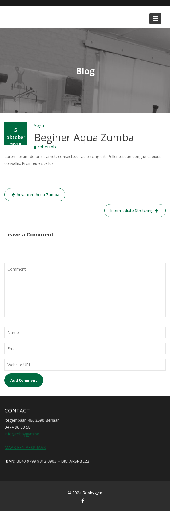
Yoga (39, 125)
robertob (47, 146)
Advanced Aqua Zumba (38, 194)
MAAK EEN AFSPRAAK (25, 447)
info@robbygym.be (22, 434)
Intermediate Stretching (131, 210)
